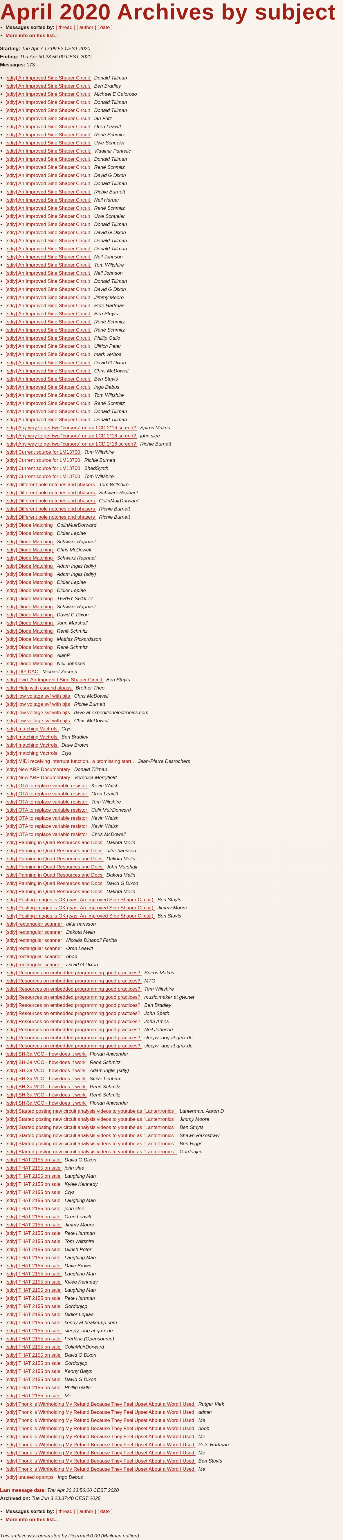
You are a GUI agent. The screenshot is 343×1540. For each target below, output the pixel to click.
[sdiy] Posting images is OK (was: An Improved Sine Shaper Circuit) (80, 899)
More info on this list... (32, 35)
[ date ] (105, 27)
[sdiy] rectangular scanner (34, 924)
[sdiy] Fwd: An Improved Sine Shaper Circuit (54, 680)
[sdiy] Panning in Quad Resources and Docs (55, 842)
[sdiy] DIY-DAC (22, 671)
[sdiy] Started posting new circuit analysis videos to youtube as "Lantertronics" (91, 1111)
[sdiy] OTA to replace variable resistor (47, 785)
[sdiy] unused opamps (30, 1477)
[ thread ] (65, 27)
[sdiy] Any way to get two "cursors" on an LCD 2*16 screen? (71, 427)
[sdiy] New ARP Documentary (38, 769)
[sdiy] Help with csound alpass (39, 688)
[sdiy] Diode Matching (30, 525)
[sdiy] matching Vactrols (32, 729)
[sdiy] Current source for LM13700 (44, 452)
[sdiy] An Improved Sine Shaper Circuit (48, 78)
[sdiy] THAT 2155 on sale (34, 1160)
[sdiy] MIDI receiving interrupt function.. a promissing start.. (70, 761)
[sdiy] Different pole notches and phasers (51, 484)
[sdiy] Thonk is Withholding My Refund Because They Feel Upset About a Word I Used (101, 1404)
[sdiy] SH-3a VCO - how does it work (46, 1054)
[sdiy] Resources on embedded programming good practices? (74, 973)
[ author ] (86, 27)
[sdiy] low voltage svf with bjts (38, 696)
